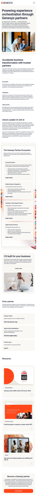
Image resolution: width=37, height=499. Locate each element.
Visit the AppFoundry (10, 336)
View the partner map (10, 322)
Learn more (8, 177)
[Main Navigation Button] (34, 2)
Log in (6, 348)
